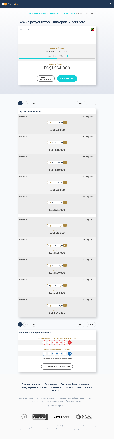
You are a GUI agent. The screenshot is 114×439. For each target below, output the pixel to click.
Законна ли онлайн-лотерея (71, 398)
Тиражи (69, 387)
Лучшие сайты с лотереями (75, 384)
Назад (80, 103)
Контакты (34, 401)
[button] (110, 4)
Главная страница (37, 13)
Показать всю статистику (57, 366)
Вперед (91, 103)
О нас (89, 398)
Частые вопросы (26, 398)
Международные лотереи (34, 387)
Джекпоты (56, 387)
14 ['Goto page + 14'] (34, 103)
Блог (79, 387)
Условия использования (52, 401)
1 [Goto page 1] (20, 103)
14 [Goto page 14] (34, 324)
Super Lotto (69, 13)
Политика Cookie (73, 401)
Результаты (54, 13)
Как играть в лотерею (46, 398)
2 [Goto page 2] (25, 103)
